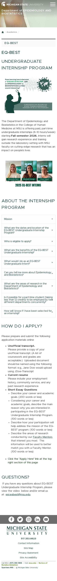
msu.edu (32, 563)
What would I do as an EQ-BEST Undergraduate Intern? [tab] (22, 262)
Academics (12, 32)
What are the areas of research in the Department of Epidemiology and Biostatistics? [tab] (25, 286)
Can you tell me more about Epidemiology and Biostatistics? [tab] (27, 273)
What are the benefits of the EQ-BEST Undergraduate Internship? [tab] (26, 251)
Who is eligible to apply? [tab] (17, 241)
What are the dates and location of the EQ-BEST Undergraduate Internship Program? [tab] (26, 230)
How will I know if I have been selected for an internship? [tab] (28, 312)
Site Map (28, 548)
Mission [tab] (8, 219)
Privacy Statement (28, 553)
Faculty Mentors (42, 437)
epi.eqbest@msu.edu (18, 494)
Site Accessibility (28, 557)
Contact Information (28, 543)
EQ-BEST (11, 43)
